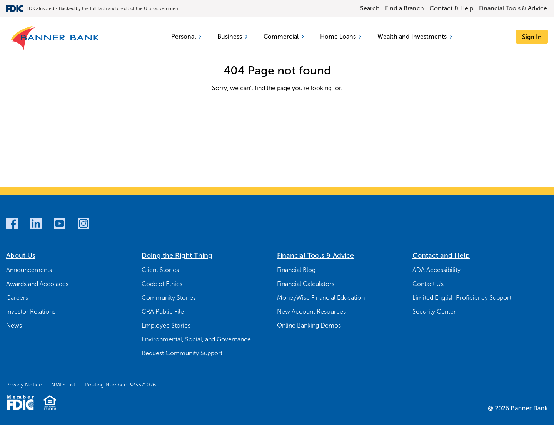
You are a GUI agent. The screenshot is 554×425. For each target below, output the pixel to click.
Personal (186, 36)
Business (232, 36)
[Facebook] (12, 223)
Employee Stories (166, 325)
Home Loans (341, 36)
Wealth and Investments (415, 36)
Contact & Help (451, 8)
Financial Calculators (305, 284)
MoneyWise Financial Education (321, 297)
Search (370, 8)
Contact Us (428, 284)
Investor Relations (30, 311)
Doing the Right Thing (177, 255)
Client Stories (160, 270)
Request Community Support (182, 353)
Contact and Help (441, 255)
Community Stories (169, 297)
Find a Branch (404, 8)
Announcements (29, 270)
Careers (17, 297)
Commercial (284, 36)
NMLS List (63, 385)
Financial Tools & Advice (513, 8)
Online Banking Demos (309, 325)
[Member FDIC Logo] (20, 402)
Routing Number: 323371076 (120, 385)
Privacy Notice (24, 385)
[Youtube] (59, 223)
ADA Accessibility (436, 270)
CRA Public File (163, 311)
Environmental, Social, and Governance (196, 339)
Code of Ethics (162, 284)
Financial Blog (296, 270)
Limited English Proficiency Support (461, 297)
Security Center (434, 311)
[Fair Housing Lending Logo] (49, 402)
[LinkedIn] (36, 223)
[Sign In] (532, 37)
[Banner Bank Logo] (55, 38)
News (14, 325)
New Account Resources (311, 311)
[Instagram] (83, 223)
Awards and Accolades (37, 284)
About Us (20, 255)
